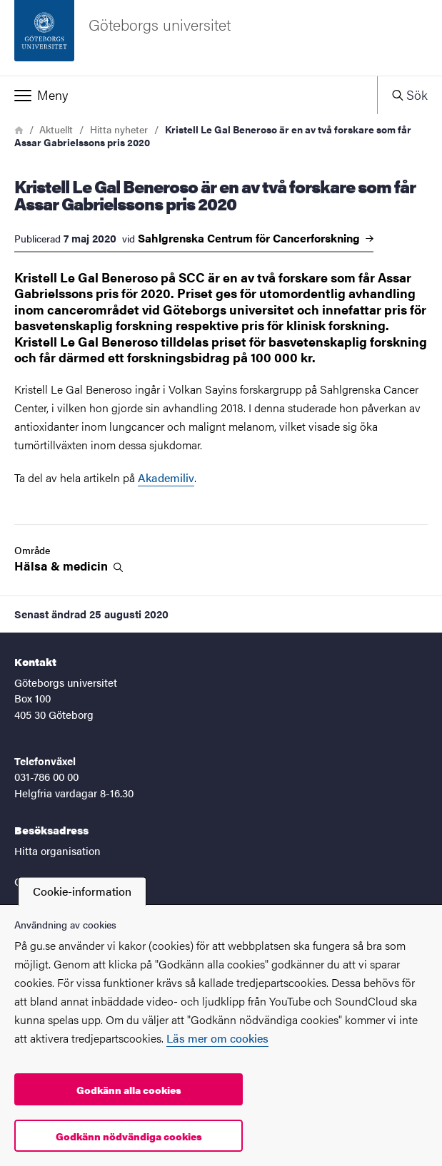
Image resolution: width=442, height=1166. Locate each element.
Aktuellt (56, 129)
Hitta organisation (57, 850)
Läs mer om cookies (217, 1038)
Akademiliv (166, 477)
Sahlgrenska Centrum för (255, 238)
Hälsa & (68, 566)
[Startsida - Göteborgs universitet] (221, 38)
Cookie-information (82, 891)
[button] (188, 94)
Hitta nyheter (119, 129)
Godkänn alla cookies (128, 1090)
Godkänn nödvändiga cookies (129, 1136)
